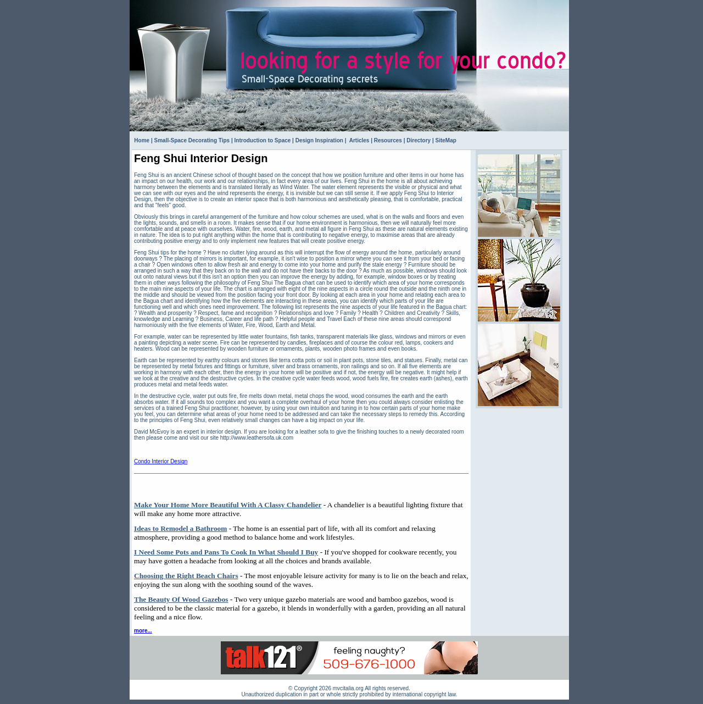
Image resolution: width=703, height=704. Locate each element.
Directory (418, 140)
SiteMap (446, 140)
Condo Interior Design (160, 461)
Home (141, 140)
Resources (388, 140)
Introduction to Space (263, 140)
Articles (358, 140)
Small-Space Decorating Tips (192, 140)
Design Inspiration (319, 140)
